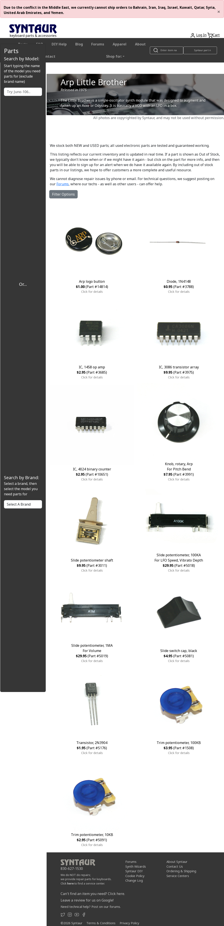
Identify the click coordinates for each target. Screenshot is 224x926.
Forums (97, 44)
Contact (48, 56)
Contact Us (174, 866)
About (140, 44)
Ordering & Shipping (181, 871)
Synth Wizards (135, 866)
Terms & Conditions (101, 923)
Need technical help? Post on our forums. (91, 907)
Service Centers (177, 876)
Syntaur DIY (134, 871)
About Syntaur (176, 862)
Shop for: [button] (114, 56)
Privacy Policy (129, 923)
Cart (216, 35)
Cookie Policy (134, 876)
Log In (201, 35)
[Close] (218, 11)
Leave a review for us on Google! (87, 900)
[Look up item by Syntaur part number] (200, 50)
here (70, 883)
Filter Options (63, 194)
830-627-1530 (72, 868)
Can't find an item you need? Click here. (93, 893)
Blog (79, 44)
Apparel (119, 44)
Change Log (134, 880)
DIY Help (59, 44)
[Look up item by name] (166, 50)
